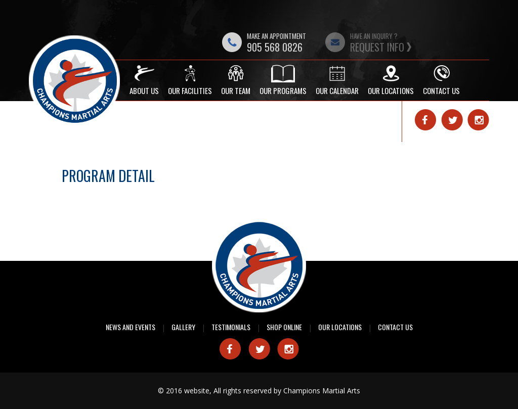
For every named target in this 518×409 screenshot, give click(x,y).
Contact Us (395, 327)
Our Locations (340, 327)
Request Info (377, 47)
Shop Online (284, 327)
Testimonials (230, 327)
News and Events (130, 327)
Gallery (183, 327)
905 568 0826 (275, 47)
